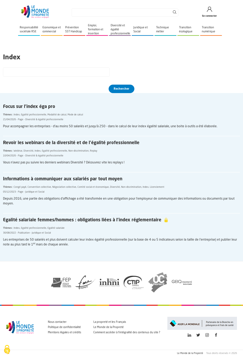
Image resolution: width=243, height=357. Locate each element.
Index (17, 115)
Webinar (18, 151)
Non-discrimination (78, 151)
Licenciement (157, 187)
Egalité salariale (56, 228)
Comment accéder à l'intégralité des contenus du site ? (126, 332)
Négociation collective (64, 187)
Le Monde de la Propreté (108, 327)
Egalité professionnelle (33, 115)
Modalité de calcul (56, 115)
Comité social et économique (93, 187)
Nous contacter (57, 322)
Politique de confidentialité (64, 327)
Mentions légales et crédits (64, 332)
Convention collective (39, 187)
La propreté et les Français (109, 322)
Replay (93, 151)
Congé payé (20, 187)
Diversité (28, 151)
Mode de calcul (75, 115)
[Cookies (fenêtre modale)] (7, 350)
